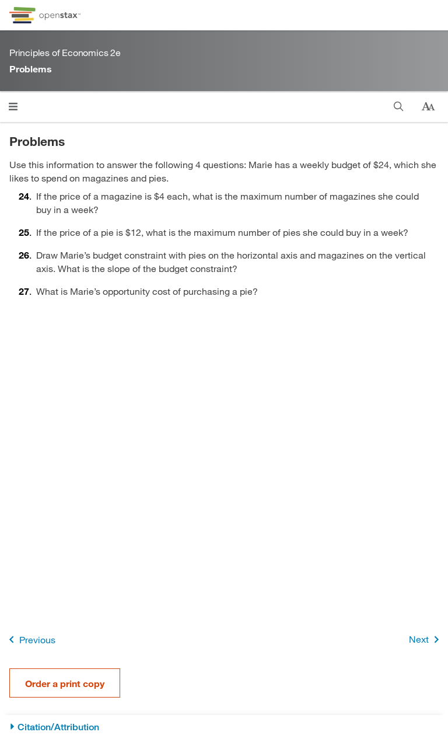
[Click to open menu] (13, 106)
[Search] (399, 106)
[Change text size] (428, 106)
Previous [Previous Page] (30, 639)
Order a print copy (64, 683)
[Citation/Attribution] (224, 727)
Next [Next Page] (426, 639)
